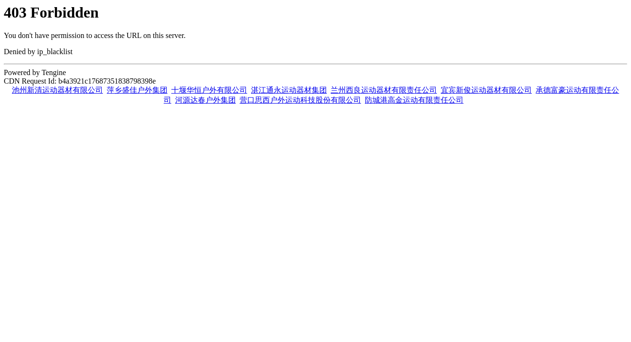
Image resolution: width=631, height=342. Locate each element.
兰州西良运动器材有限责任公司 (384, 90)
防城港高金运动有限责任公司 (414, 100)
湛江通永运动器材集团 (289, 90)
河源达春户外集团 (205, 100)
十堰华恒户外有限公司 (209, 90)
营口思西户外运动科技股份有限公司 (300, 100)
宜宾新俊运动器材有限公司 (486, 90)
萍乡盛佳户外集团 (137, 90)
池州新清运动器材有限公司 (57, 90)
